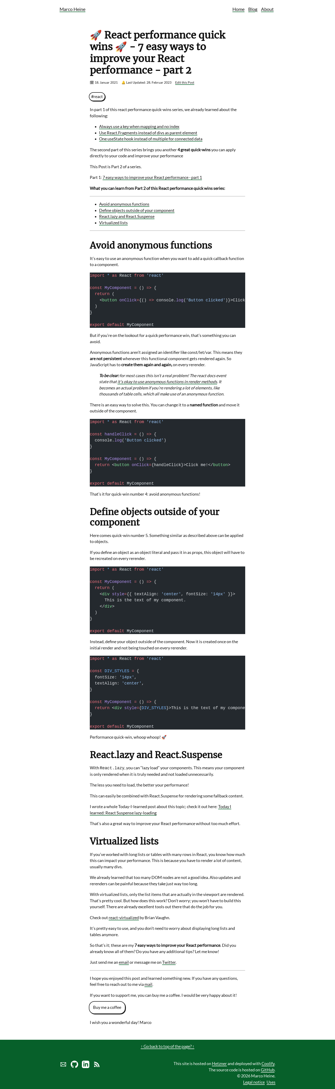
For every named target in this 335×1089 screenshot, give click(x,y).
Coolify (268, 1063)
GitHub (268, 1069)
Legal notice (254, 1082)
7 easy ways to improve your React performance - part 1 (152, 177)
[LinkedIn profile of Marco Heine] (85, 1066)
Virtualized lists (113, 222)
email (124, 962)
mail (148, 984)
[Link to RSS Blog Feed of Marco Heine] (96, 1066)
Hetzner (219, 1063)
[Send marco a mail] (63, 1066)
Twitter (169, 962)
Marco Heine (72, 9)
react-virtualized (124, 917)
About (267, 9)
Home (238, 9)
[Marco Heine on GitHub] (74, 1066)
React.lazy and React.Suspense (126, 216)
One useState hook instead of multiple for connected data (150, 138)
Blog (252, 9)
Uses (271, 1082)
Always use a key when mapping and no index (139, 126)
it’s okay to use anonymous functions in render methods (167, 381)
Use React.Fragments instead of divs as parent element (148, 132)
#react (97, 96)
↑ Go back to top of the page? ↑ (167, 1046)
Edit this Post (184, 82)
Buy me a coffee (107, 1007)
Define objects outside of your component (136, 210)
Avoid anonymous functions (124, 204)
